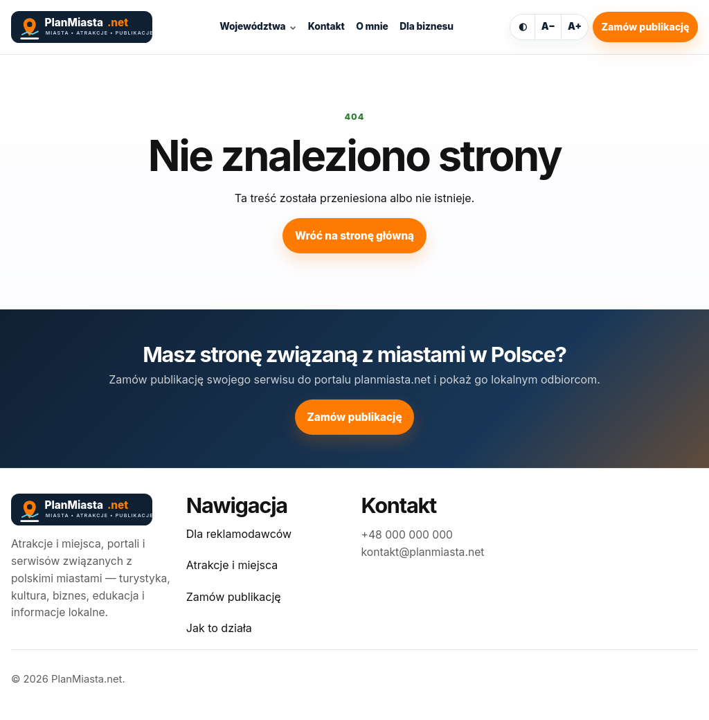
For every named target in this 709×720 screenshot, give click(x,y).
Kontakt (326, 26)
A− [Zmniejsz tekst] (548, 26)
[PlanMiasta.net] (87, 27)
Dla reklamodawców (238, 534)
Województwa (252, 26)
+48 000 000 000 (407, 534)
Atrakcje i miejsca (232, 565)
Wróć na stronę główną (354, 235)
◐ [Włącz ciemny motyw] (523, 26)
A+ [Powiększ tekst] (575, 26)
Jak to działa (219, 628)
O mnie (372, 26)
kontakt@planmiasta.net (423, 552)
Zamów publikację (646, 27)
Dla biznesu (427, 26)
